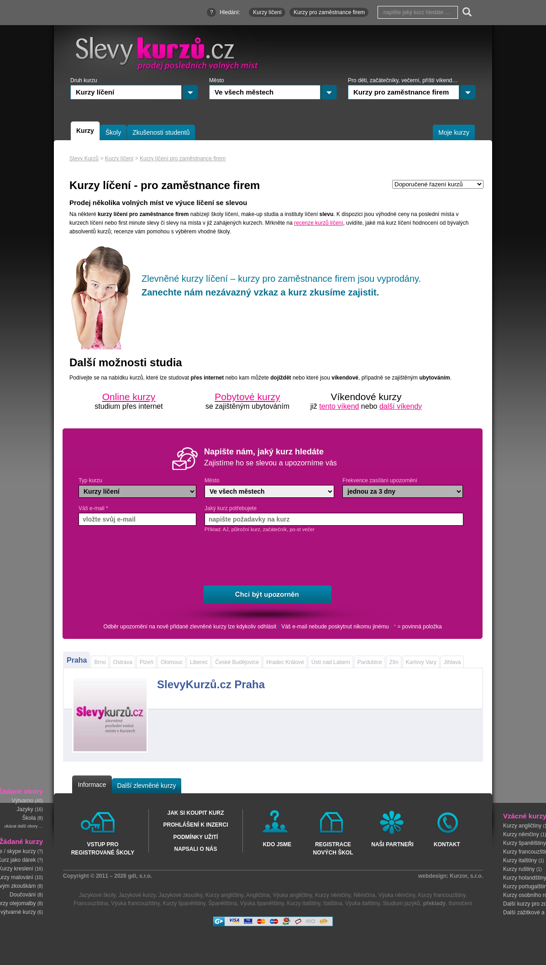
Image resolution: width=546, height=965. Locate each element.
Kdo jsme (277, 844)
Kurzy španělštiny (184, 903)
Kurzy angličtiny (522, 825)
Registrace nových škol (333, 848)
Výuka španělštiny (262, 903)
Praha (77, 660)
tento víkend (339, 406)
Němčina (364, 895)
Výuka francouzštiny (135, 903)
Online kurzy (129, 396)
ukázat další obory (20, 826)
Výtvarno (22, 801)
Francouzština (91, 903)
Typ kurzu (90, 480)
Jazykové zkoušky (180, 895)
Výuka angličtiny (292, 895)
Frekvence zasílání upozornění (379, 480)
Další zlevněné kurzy (146, 785)
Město (212, 480)
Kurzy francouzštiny (442, 895)
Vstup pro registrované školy (103, 848)
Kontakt (447, 844)
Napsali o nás (195, 849)
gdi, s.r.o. (140, 876)
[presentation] (275, 559)
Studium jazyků (401, 903)
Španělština (222, 903)
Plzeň (146, 662)
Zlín (394, 662)
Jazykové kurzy (136, 895)
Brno (99, 662)
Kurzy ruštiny (519, 868)
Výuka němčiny (396, 895)
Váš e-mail (93, 508)
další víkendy (400, 406)
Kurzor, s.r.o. (466, 876)
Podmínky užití (195, 837)
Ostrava (122, 662)
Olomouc (172, 662)
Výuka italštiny (362, 903)
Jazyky (24, 810)
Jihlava (452, 662)
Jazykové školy (97, 895)
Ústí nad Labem (330, 662)
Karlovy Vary (421, 662)
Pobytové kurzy (247, 396)
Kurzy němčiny (521, 834)
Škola (29, 818)
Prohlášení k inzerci (195, 825)
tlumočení (460, 903)
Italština (332, 903)
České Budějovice (237, 662)
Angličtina (258, 895)
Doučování (23, 894)
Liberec (199, 662)
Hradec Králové (285, 662)
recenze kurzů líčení (318, 223)
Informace (92, 784)
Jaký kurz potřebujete (231, 508)
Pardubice (369, 662)
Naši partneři (392, 844)
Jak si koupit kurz (195, 813)
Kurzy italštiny (520, 860)
